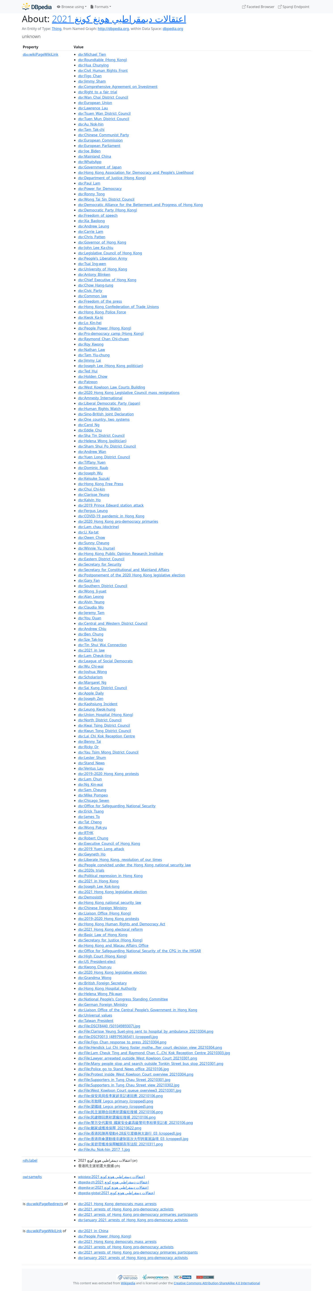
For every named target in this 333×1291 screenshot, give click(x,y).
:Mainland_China (94, 156)
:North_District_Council (100, 720)
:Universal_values (95, 1015)
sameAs (32, 1176)
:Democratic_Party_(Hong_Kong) (107, 210)
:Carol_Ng (89, 424)
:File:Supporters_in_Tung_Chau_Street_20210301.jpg (124, 1079)
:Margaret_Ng (92, 682)
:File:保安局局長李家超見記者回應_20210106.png (120, 1095)
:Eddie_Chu (90, 430)
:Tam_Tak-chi (91, 129)
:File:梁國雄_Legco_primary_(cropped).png (115, 1106)
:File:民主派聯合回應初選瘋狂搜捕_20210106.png (120, 1111)
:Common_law (92, 295)
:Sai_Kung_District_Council (102, 687)
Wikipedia (128, 1283)
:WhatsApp (89, 161)
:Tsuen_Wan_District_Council (104, 113)
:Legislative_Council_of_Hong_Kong (110, 253)
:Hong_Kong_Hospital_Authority (107, 988)
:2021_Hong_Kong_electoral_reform (110, 929)
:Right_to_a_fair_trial (97, 91)
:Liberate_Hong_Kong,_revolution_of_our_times (120, 859)
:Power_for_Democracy (100, 188)
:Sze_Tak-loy (90, 639)
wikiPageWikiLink (40, 54)
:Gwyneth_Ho (92, 854)
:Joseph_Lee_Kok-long (98, 886)
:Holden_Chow (92, 376)
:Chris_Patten (91, 236)
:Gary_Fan (89, 580)
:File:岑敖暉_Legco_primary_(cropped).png (115, 1101)
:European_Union (95, 102)
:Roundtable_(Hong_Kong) (102, 59)
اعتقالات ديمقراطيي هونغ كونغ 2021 (119, 19)
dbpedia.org (173, 28)
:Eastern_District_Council (101, 558)
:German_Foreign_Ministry (102, 1004)
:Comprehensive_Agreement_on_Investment (117, 86)
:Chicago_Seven (93, 800)
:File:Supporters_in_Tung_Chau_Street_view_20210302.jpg (128, 1085)
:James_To (89, 816)
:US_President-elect (96, 961)
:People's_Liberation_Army (102, 258)
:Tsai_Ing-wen (92, 263)
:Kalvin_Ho (89, 499)
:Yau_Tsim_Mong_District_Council (108, 752)
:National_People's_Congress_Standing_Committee (123, 999)
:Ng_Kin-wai (90, 784)
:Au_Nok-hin (91, 124)
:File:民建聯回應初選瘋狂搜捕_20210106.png (117, 1117)
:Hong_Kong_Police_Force (102, 312)
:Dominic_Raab (93, 467)
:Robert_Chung (93, 838)
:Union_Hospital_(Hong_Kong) (105, 714)
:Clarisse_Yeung (93, 494)
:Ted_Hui (88, 371)
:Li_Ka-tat (88, 532)
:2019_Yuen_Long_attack (101, 848)
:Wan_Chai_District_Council (103, 97)
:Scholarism (90, 677)
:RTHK (85, 832)
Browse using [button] (70, 6)
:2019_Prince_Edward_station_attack (111, 505)
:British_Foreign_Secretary (102, 983)
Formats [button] (99, 6)
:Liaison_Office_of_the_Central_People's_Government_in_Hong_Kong (137, 1009)
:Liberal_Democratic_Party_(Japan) (109, 403)
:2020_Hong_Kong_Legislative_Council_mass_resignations (128, 392)
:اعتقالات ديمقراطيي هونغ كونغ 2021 (111, 1176)
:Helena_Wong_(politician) (102, 440)
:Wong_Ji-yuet (92, 591)
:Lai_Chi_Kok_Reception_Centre (106, 736)
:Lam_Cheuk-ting (94, 655)
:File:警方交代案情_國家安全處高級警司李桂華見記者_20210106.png (135, 1122)
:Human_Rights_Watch (99, 408)
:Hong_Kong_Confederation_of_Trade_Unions (118, 306)
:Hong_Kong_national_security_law (109, 902)
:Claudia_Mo (91, 607)
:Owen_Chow (91, 537)
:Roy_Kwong (91, 344)
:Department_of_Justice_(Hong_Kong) (112, 177)
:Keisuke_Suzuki (94, 478)
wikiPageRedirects (44, 1203)
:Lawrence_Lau (93, 108)
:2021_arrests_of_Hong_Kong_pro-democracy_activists (125, 1209)
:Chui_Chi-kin (91, 489)
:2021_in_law (91, 650)
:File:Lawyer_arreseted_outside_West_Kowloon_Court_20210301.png (137, 1058)
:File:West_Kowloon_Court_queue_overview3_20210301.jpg (129, 1090)
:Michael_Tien (92, 54)
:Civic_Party (90, 290)
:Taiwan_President (95, 1020)
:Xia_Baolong (91, 220)
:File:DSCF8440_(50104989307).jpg (109, 1025)
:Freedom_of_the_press (100, 301)
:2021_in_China (93, 1230)
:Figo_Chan (90, 75)
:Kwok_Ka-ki (90, 317)
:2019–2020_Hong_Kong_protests (108, 773)
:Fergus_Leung (93, 510)
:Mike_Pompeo (93, 795)
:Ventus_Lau (90, 768)
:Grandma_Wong (94, 977)
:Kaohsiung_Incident (97, 703)
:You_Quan (89, 618)
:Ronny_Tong (91, 193)
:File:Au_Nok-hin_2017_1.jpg (104, 1149)
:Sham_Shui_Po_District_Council (107, 446)
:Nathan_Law (91, 349)
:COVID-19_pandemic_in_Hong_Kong (111, 516)
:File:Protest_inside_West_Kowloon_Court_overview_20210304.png (135, 1074)
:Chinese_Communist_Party (103, 134)
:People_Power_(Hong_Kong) (104, 328)
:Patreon (88, 381)
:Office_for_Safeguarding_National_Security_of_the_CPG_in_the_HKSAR (139, 950)
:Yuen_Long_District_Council (104, 456)
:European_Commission (100, 140)
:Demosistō (90, 897)
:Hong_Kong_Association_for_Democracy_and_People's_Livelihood (136, 172)
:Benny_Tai (89, 741)
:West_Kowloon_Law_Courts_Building (111, 387)
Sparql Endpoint (293, 6)
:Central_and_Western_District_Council (112, 623)
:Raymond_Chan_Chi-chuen (103, 338)
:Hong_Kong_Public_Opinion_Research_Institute (120, 553)
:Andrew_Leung (93, 226)
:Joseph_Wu (90, 473)
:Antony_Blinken (94, 274)
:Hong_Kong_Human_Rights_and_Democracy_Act (121, 924)
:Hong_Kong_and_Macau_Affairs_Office (113, 945)
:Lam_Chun (90, 779)
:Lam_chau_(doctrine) (98, 526)
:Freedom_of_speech (98, 215)
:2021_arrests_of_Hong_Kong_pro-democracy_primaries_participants (138, 1214)
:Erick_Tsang (91, 811)
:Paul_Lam (89, 183)
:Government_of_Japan (100, 167)
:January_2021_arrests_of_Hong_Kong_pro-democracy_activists (133, 1219)
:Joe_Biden (89, 151)
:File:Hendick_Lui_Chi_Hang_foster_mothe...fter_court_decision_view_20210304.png (150, 1047)
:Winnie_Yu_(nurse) (96, 548)
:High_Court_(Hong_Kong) (102, 956)
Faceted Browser (258, 6)
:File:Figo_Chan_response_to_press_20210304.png (122, 1042)
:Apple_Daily (91, 693)
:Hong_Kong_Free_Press (100, 483)
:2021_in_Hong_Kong (98, 881)
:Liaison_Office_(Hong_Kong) (104, 913)
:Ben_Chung (90, 634)
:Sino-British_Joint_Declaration (106, 414)
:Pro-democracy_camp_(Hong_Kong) (111, 333)
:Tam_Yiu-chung (94, 354)
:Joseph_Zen (90, 698)
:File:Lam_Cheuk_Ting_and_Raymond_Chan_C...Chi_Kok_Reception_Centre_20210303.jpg (154, 1052)
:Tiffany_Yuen (92, 462)
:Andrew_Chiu (92, 628)
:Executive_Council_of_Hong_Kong (109, 843)
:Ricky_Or (88, 746)
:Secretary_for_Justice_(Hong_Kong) (110, 940)
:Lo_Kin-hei (90, 322)
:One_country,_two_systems (103, 419)
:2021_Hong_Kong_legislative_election (112, 891)
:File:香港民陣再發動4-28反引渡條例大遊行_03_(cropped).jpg (129, 1133)
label (30, 1160)
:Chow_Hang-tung (95, 285)
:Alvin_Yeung (91, 601)
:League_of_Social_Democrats (105, 660)
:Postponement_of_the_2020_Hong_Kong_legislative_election (131, 575)
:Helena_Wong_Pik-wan (100, 993)
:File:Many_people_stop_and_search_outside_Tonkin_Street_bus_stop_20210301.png (150, 1063)
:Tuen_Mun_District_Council (103, 118)
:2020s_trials (91, 870)
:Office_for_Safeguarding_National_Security (117, 805)
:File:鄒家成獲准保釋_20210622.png (109, 1127)
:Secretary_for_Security (99, 564)
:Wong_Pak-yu (92, 827)
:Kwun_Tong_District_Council (104, 730)
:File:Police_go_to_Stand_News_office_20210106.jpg (123, 1068)
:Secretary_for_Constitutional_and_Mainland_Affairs (123, 569)
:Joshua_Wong (92, 671)
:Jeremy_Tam (91, 612)
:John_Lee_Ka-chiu (95, 247)
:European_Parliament (99, 145)
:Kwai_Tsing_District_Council (104, 725)
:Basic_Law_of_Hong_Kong (102, 934)
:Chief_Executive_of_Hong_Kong (107, 279)
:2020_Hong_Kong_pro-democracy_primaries (118, 521)
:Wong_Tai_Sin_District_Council (106, 199)
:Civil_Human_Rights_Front (103, 70)
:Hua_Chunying (93, 65)
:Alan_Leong (91, 596)
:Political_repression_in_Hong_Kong (110, 875)
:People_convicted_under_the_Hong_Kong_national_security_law (134, 864)
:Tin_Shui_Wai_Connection (102, 644)
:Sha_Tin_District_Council (101, 435)
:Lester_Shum (92, 757)
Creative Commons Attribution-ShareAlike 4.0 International (217, 1283)
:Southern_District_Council (102, 585)
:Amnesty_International (100, 397)
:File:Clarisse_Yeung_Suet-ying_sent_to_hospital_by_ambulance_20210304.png (145, 1031)
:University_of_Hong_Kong (102, 269)
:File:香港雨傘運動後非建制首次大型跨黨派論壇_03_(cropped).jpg (133, 1138)
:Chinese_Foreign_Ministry (102, 907)
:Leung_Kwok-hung (96, 709)
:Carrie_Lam (90, 231)
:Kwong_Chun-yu (94, 966)
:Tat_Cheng (90, 822)
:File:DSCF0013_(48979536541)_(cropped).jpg (118, 1036)
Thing (56, 28)
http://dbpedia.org (113, 28)
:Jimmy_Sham (92, 81)
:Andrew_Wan (92, 451)
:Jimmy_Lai (89, 360)
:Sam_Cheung (92, 789)
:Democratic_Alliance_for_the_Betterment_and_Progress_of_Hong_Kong (140, 204)
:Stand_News (91, 762)
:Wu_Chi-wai (91, 666)
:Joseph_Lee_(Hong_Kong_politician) (110, 365)
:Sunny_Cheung (93, 542)
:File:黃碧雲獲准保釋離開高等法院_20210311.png (120, 1144)
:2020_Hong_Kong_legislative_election (112, 972)
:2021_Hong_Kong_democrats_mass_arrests (117, 1203)
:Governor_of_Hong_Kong (102, 242)
